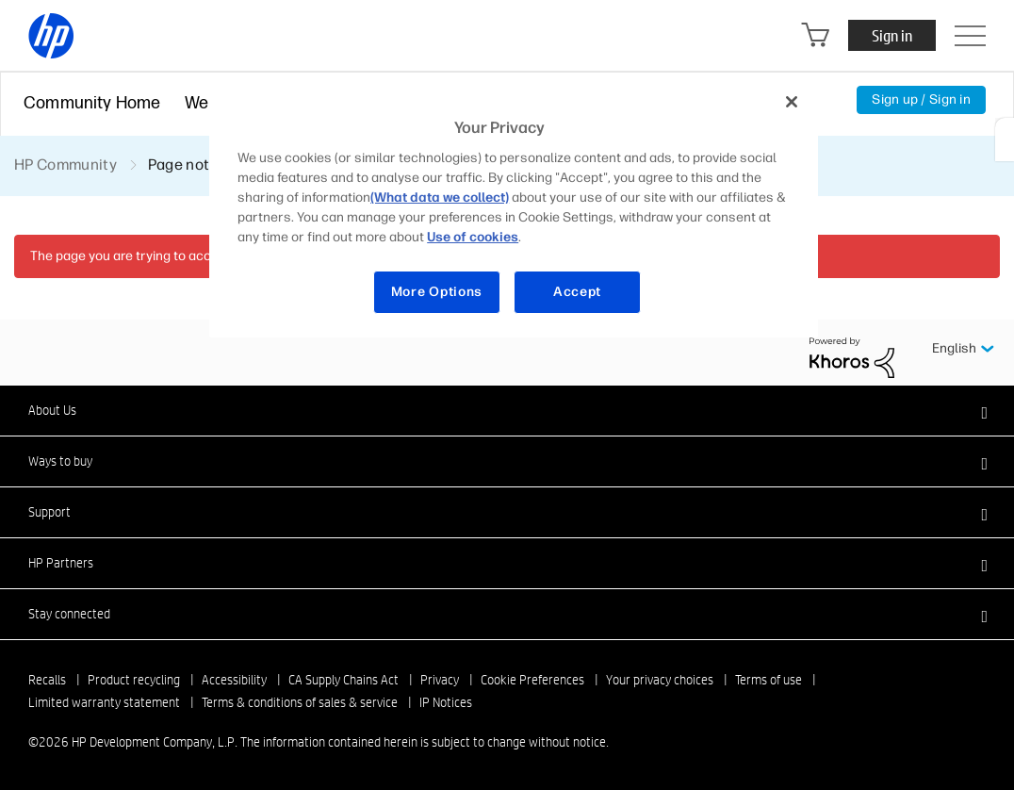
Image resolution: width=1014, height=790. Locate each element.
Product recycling (134, 679)
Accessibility (234, 679)
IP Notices (445, 702)
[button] (507, 410)
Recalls (47, 679)
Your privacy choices (659, 679)
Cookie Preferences (532, 679)
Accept (577, 292)
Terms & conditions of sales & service (300, 702)
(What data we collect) (439, 197)
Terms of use (768, 679)
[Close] (791, 102)
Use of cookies (472, 237)
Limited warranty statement (104, 702)
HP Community (65, 164)
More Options (436, 292)
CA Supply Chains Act (343, 679)
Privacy (439, 679)
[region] (513, 208)
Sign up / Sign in (921, 99)
